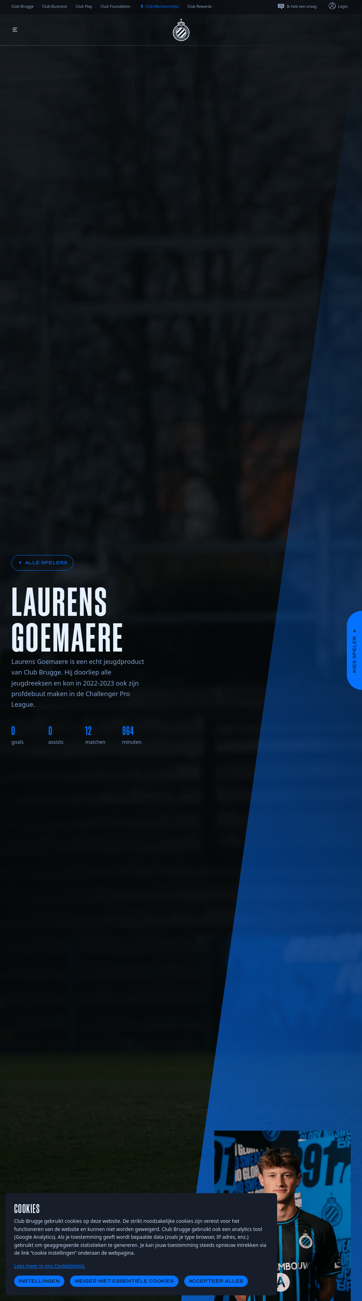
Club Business (54, 6)
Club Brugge (22, 6)
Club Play (84, 6)
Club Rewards (199, 6)
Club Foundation (115, 6)
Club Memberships (159, 6)
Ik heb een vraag (297, 6)
